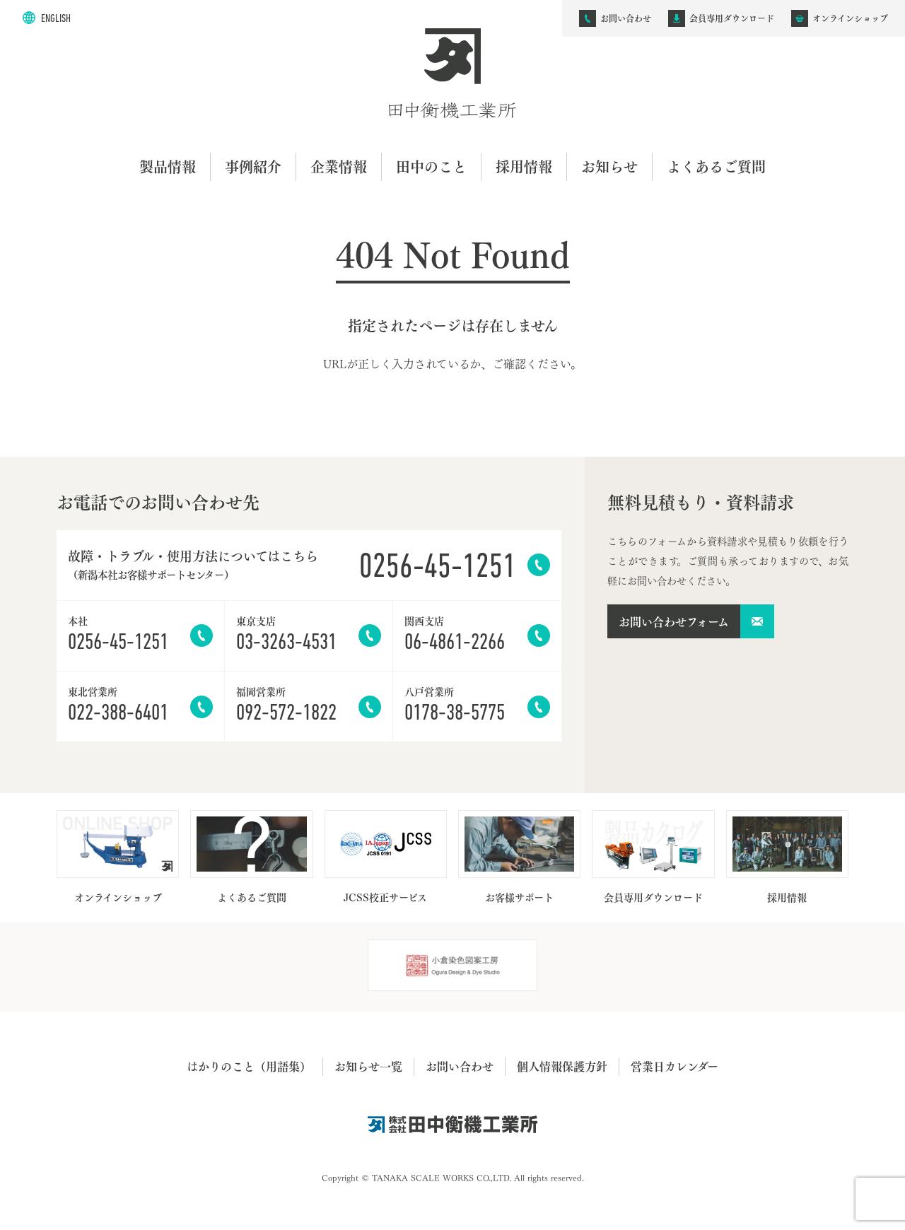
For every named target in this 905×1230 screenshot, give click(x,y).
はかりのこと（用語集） (249, 1066)
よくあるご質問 (716, 166)
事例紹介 (253, 166)
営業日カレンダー (674, 1066)
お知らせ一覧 (368, 1066)
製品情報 (167, 166)
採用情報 (524, 166)
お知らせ (609, 166)
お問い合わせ (460, 1066)
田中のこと (431, 166)
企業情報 (338, 166)
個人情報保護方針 (562, 1066)
